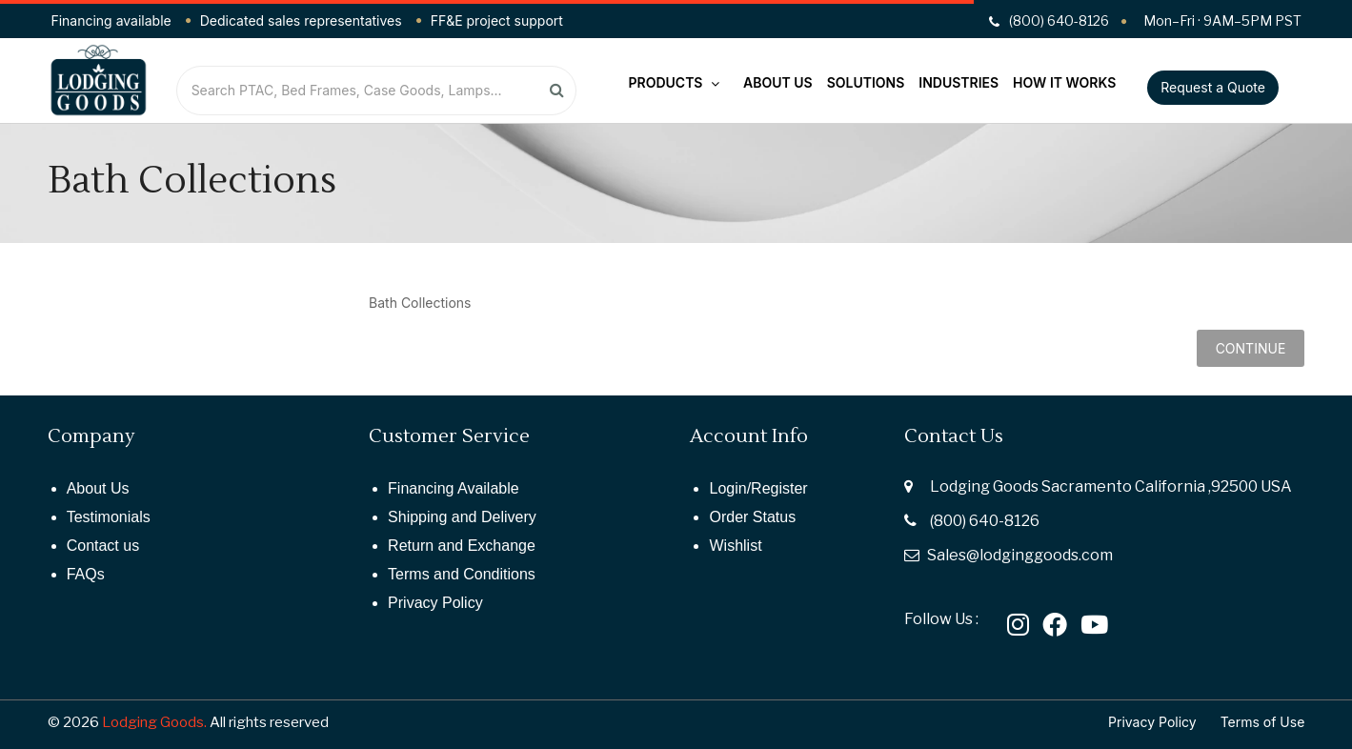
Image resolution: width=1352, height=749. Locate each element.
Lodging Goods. (154, 722)
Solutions (866, 82)
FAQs (86, 574)
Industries (958, 82)
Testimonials (109, 517)
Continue (1251, 348)
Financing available (110, 20)
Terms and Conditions (461, 574)
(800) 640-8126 (984, 521)
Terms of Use (1263, 722)
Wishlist (735, 545)
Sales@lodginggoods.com (1020, 555)
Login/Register (758, 488)
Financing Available (453, 488)
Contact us (103, 545)
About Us (778, 82)
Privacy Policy (435, 603)
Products (674, 82)
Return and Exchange (461, 545)
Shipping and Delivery (462, 517)
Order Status (752, 517)
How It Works (1064, 82)
